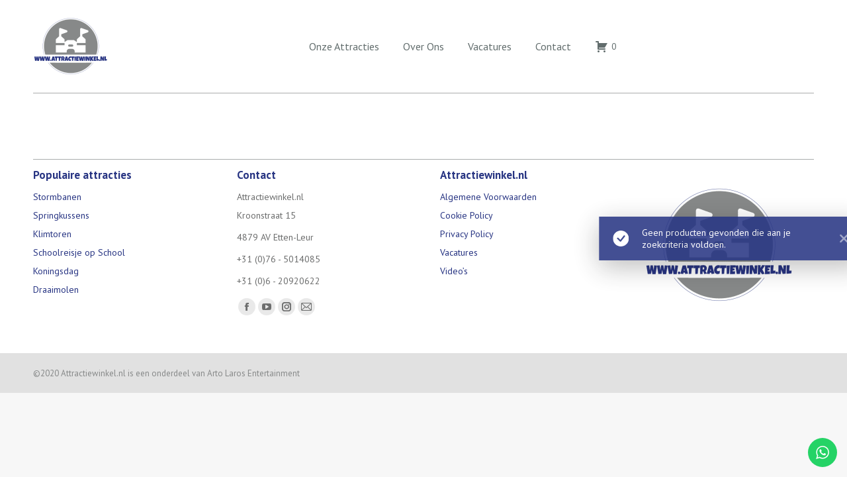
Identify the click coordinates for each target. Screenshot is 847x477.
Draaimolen (56, 289)
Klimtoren (52, 234)
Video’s (454, 271)
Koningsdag (56, 271)
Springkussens (61, 215)
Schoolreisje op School (79, 252)
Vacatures (459, 252)
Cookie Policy (466, 215)
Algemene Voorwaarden (488, 197)
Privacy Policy (467, 234)
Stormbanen (57, 197)
